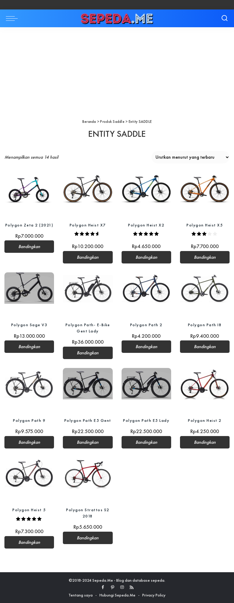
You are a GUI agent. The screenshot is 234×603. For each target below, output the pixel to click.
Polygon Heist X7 (88, 225)
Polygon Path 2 (146, 324)
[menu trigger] (13, 18)
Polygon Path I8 (205, 324)
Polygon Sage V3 (29, 324)
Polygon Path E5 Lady (146, 420)
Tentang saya (80, 595)
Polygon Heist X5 (204, 225)
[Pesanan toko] (190, 157)
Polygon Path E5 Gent (87, 420)
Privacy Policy (154, 595)
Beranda (89, 121)
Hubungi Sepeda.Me (117, 595)
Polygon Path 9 (29, 420)
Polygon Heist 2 (205, 420)
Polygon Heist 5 (29, 509)
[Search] (224, 18)
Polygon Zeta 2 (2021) (29, 225)
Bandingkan (29, 247)
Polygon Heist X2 (146, 225)
